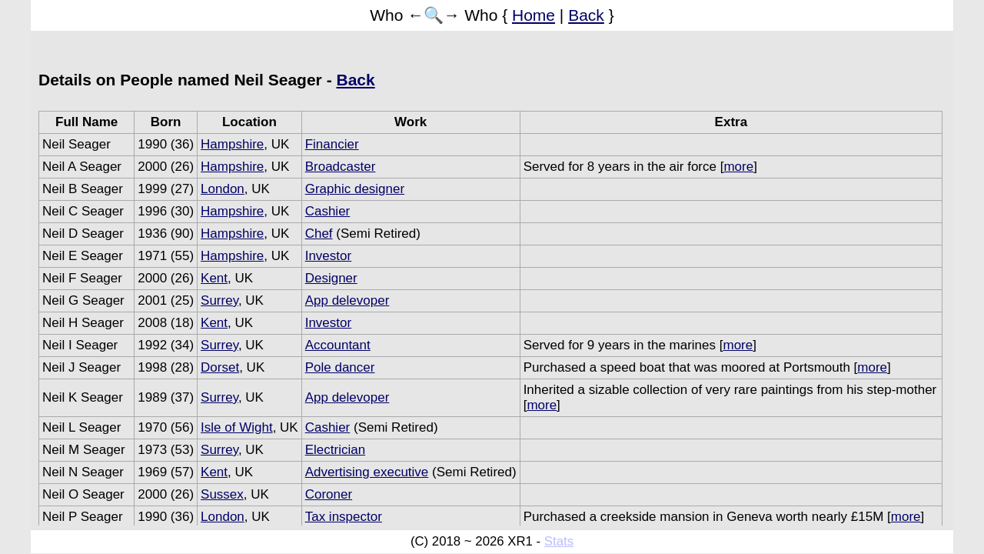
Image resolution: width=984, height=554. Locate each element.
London (222, 189)
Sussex (222, 494)
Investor (328, 256)
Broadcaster (340, 166)
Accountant (338, 345)
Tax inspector (343, 516)
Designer (331, 278)
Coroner (328, 494)
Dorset (220, 367)
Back (586, 15)
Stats (558, 541)
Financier (332, 144)
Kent (214, 278)
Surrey (219, 300)
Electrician (335, 449)
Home (533, 15)
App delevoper (347, 300)
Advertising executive (367, 472)
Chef (319, 233)
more (738, 166)
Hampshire (232, 144)
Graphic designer (354, 189)
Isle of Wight (237, 427)
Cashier (328, 211)
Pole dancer (340, 367)
